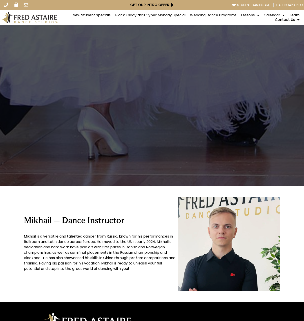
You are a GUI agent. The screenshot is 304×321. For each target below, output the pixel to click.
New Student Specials (92, 15)
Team (294, 15)
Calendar (274, 15)
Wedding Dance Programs (213, 15)
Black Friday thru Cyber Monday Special (150, 15)
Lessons (250, 15)
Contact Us (287, 19)
